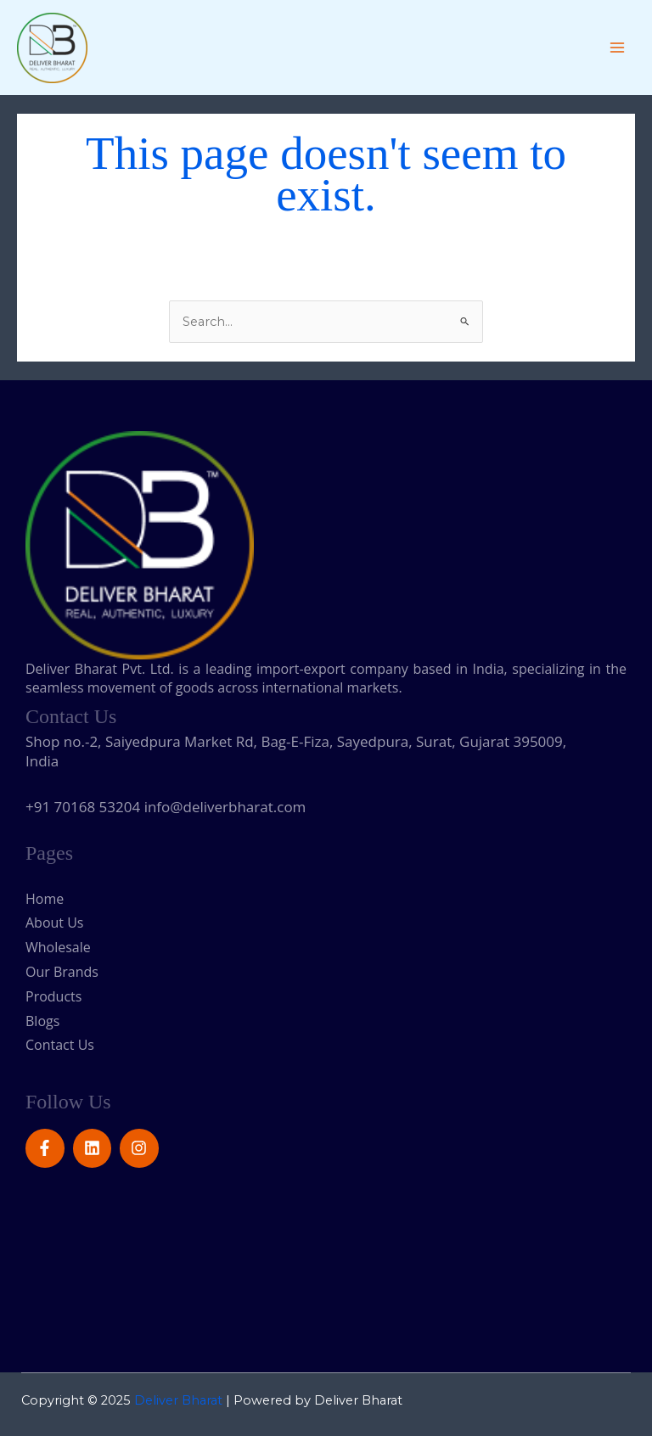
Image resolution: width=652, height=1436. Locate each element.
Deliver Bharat (178, 1400)
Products (53, 996)
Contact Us (59, 1044)
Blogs (42, 1021)
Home (44, 898)
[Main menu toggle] (617, 47)
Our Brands (61, 971)
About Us (54, 922)
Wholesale (64, 947)
